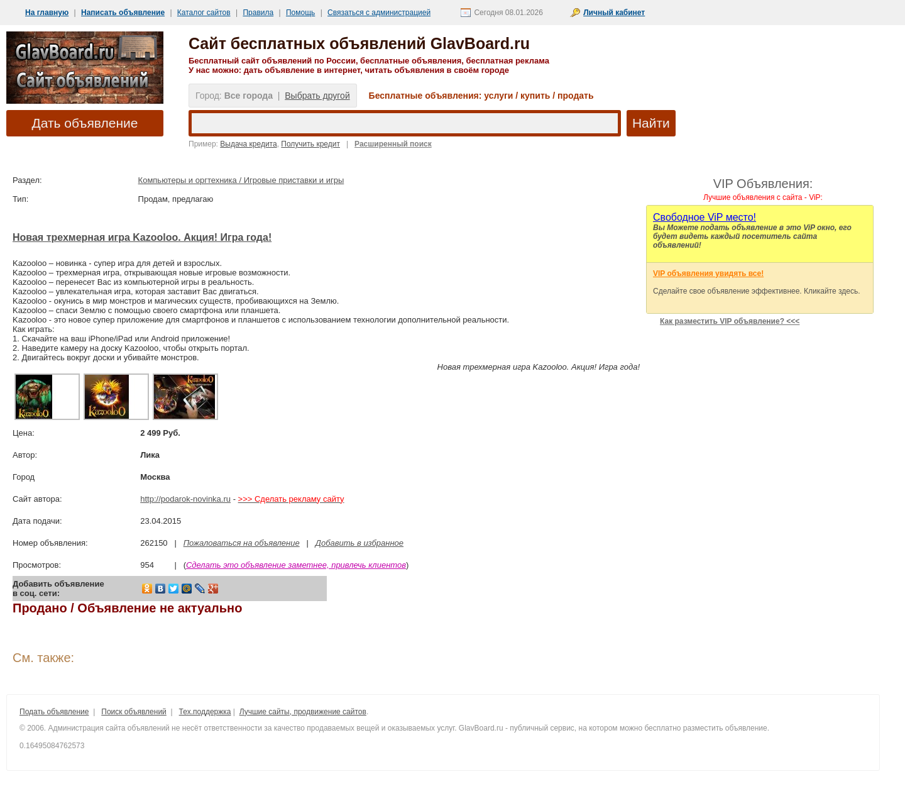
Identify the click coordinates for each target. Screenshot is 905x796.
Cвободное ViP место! (704, 217)
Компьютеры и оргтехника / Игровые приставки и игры (241, 180)
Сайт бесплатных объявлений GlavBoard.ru (359, 43)
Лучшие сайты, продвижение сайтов (302, 711)
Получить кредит (310, 144)
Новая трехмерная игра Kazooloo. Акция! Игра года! (142, 237)
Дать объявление (85, 123)
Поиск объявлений (134, 711)
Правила (258, 12)
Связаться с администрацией (379, 12)
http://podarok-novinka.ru (185, 499)
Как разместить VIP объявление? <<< (729, 321)
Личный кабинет (614, 12)
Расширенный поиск (393, 144)
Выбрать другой (317, 96)
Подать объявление (54, 711)
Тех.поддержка (205, 711)
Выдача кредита (248, 144)
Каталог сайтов (204, 12)
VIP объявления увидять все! (708, 273)
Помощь (300, 12)
